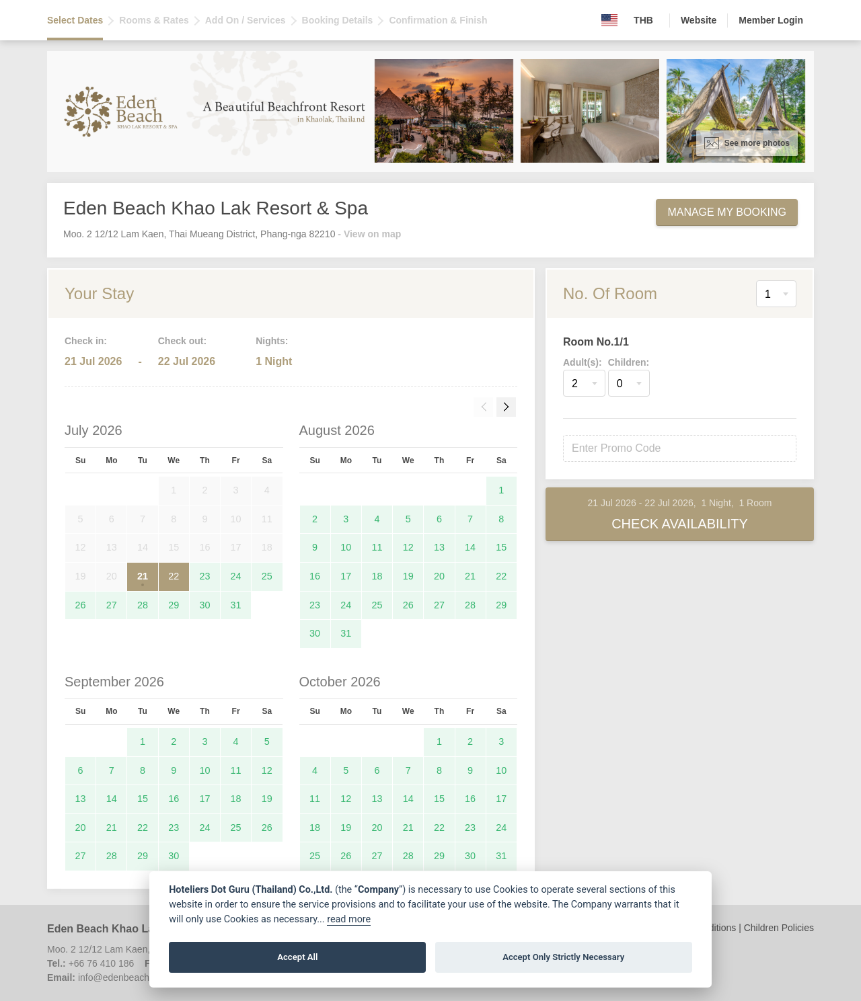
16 (314, 576)
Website (698, 20)
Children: (628, 362)
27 (111, 605)
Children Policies (779, 927)
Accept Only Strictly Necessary (563, 957)
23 (204, 576)
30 (204, 605)
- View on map (369, 234)
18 (377, 576)
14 (470, 547)
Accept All (297, 957)
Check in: (86, 340)
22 (173, 576)
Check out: (182, 340)
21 (142, 576)
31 (236, 605)
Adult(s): (582, 362)
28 (142, 605)
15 (501, 547)
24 (236, 576)
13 (439, 547)
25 (267, 576)
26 (80, 605)
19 (408, 576)
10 (345, 547)
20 (439, 576)
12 (408, 547)
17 (345, 576)
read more (349, 919)
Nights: (272, 340)
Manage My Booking (726, 212)
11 (377, 547)
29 (173, 605)
